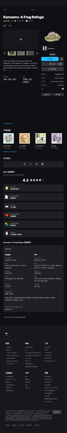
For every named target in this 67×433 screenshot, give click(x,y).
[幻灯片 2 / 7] (21, 53)
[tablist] (33, 248)
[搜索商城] (5, 9)
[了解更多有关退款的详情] (63, 74)
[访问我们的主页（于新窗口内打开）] (24, 164)
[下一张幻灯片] (37, 53)
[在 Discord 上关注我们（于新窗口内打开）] (42, 164)
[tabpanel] (33, 269)
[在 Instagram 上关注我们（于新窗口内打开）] (36, 164)
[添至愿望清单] (52, 69)
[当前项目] (12, 53)
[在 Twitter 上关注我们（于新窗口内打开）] (30, 164)
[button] (20, 123)
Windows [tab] (8, 249)
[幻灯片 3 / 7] (30, 53)
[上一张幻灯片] (4, 53)
